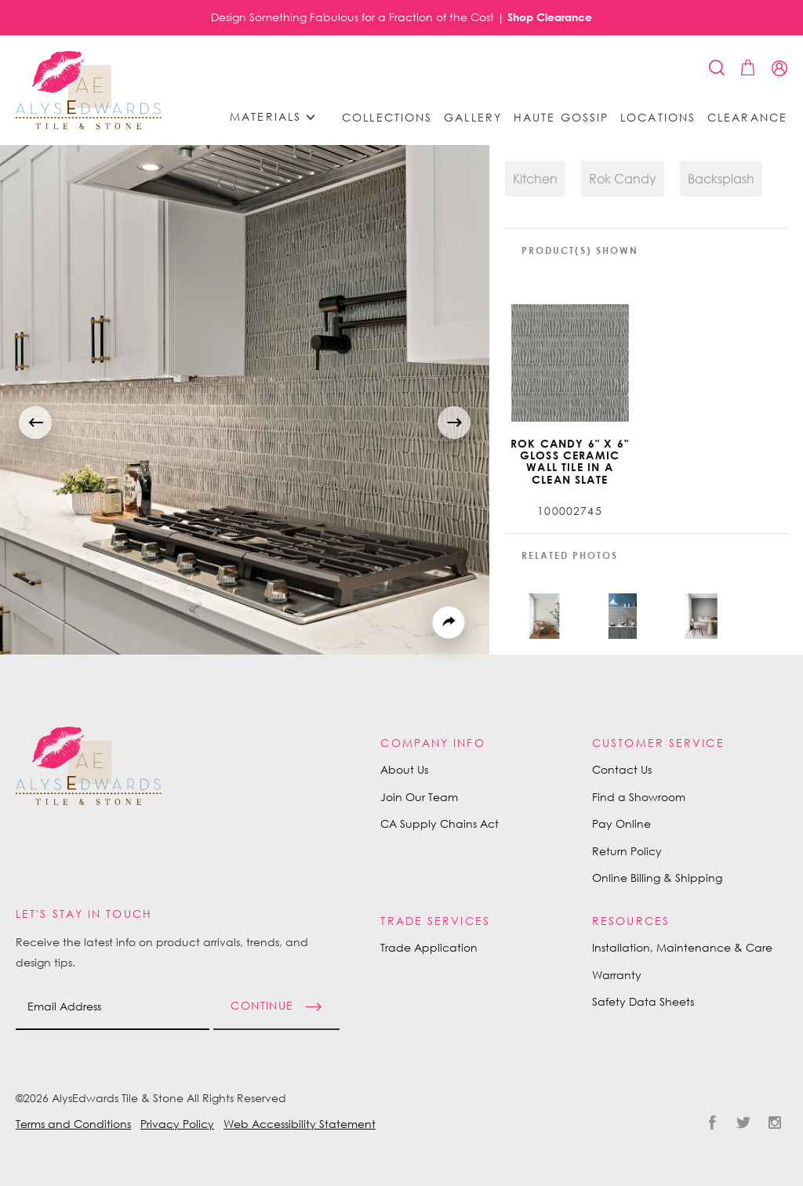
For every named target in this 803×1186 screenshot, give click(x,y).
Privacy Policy (177, 1123)
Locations (658, 117)
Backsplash (721, 179)
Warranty (616, 974)
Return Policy (627, 851)
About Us (404, 769)
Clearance (747, 117)
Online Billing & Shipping (657, 877)
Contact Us (622, 769)
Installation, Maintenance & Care (682, 947)
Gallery (473, 117)
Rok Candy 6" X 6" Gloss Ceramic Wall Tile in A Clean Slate (570, 461)
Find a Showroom (638, 796)
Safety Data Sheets (643, 1001)
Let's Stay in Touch (84, 913)
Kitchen (535, 179)
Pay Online (621, 823)
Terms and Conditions (73, 1123)
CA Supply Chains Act (439, 823)
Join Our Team (419, 796)
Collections (387, 117)
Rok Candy (622, 179)
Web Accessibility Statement (299, 1123)
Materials (277, 117)
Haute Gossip (561, 117)
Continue (262, 1004)
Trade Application (429, 947)
